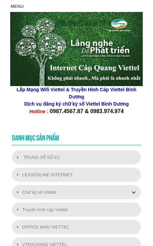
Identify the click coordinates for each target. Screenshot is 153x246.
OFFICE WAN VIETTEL (43, 227)
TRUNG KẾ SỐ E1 (38, 157)
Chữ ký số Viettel (36, 192)
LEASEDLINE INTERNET (45, 174)
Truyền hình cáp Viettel (42, 209)
